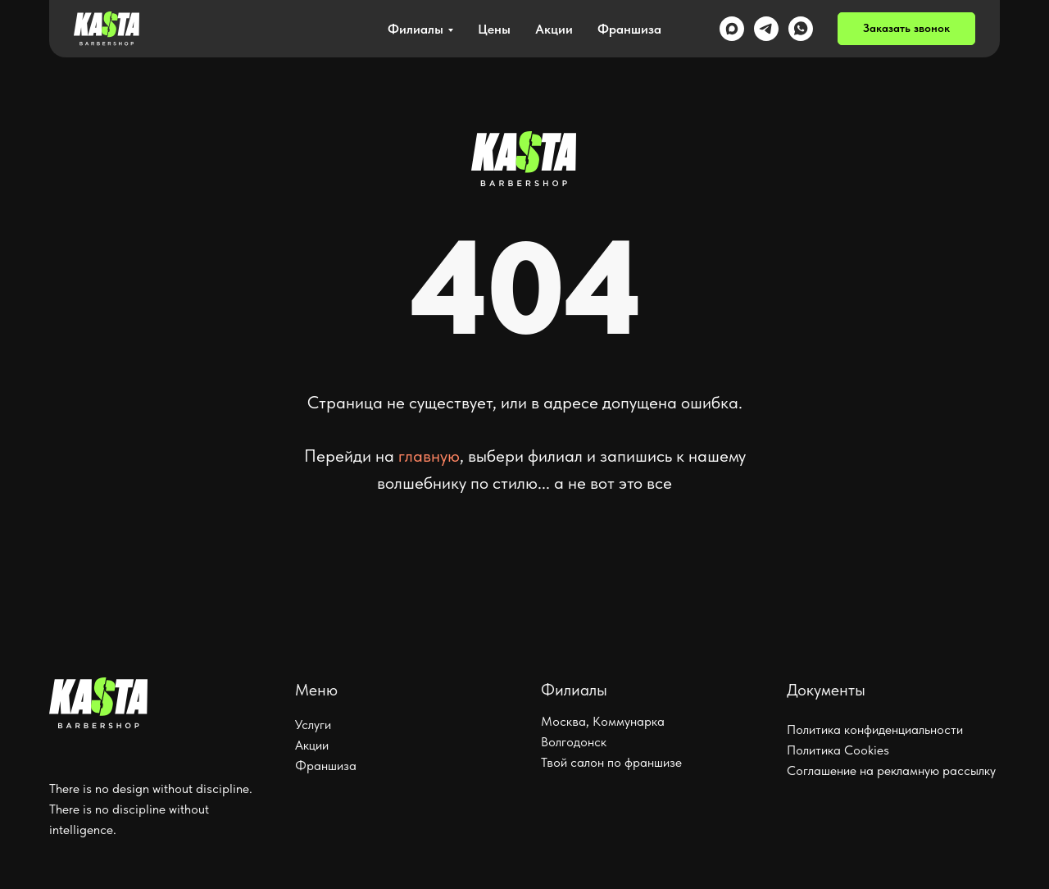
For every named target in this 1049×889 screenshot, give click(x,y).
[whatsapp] (800, 28)
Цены (494, 29)
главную (429, 455)
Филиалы (415, 29)
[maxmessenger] (732, 28)
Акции (554, 29)
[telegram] (766, 28)
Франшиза (629, 29)
